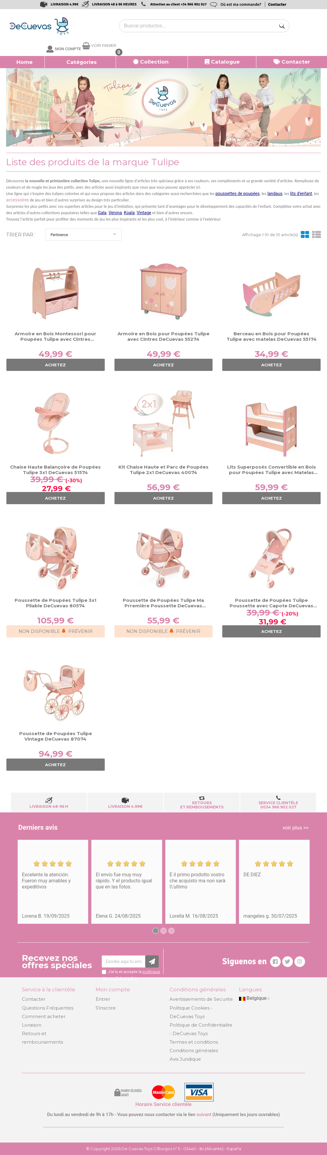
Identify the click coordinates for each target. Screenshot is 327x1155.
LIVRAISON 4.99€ (64, 4)
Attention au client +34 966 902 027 (178, 4)
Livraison (31, 1025)
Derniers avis (38, 827)
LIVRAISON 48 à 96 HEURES (114, 4)
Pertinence (84, 234)
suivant (203, 1114)
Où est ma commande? (240, 4)
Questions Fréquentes (47, 1008)
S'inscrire (106, 1008)
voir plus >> (296, 828)
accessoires (17, 199)
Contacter (277, 4)
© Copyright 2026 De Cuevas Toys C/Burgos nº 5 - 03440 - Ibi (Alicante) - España (163, 1148)
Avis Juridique (185, 1059)
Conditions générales (194, 1050)
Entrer (103, 999)
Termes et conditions (194, 1042)
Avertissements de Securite (201, 999)
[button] (80, 62)
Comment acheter (43, 1016)
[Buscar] (282, 26)
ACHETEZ (55, 364)
